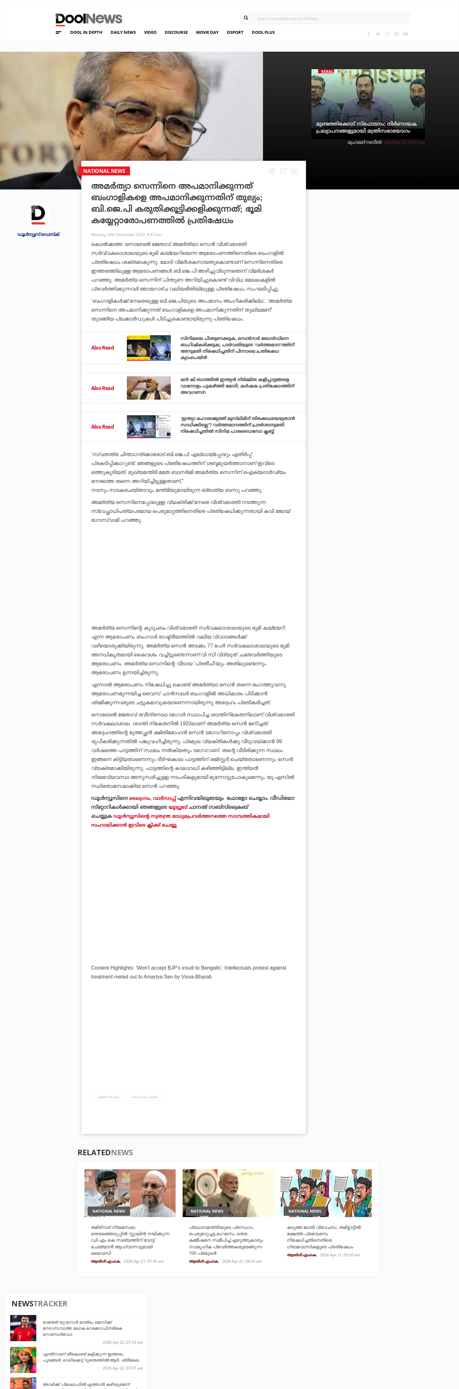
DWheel (127, 1332)
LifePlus (199, 1332)
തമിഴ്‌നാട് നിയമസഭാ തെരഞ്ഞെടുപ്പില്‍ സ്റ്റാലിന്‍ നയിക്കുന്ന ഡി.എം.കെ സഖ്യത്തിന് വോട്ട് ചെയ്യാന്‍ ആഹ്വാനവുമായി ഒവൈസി (124, 1250)
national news (144, 1106)
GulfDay (199, 1349)
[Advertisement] (193, 600)
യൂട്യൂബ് (178, 816)
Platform (271, 1323)
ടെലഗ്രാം (140, 807)
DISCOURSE (176, 32)
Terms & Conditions (68, 1342)
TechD (125, 1323)
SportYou (200, 1341)
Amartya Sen (109, 1106)
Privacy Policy (62, 1334)
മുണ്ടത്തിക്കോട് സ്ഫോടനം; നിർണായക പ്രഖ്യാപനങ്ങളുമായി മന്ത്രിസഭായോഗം (366, 127)
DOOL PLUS (263, 32)
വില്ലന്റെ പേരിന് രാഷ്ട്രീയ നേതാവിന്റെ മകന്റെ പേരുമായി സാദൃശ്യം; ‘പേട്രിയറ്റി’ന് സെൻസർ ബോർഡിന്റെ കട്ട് (395, 462)
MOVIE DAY (207, 32)
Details (126, 1349)
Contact (54, 1350)
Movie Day (272, 1332)
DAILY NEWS (123, 32)
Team (49, 1325)
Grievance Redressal (69, 1359)
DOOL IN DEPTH (86, 32)
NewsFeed (271, 1341)
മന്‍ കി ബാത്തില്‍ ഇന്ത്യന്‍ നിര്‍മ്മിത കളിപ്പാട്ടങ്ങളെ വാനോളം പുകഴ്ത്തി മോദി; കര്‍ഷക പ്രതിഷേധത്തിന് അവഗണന (232, 392)
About (51, 1317)
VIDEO (150, 32)
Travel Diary (203, 1323)
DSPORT (235, 32)
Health (126, 1341)
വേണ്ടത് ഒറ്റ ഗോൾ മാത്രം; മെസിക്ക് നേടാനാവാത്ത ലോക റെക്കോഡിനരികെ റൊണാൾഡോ (388, 232)
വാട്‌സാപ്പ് (165, 807)
